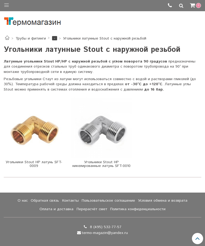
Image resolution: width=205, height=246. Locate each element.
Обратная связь (45, 200)
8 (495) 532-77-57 (105, 227)
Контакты (70, 200)
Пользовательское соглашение (108, 200)
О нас (23, 200)
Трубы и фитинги (30, 38)
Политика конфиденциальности (137, 209)
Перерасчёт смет (92, 209)
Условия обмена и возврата (162, 200)
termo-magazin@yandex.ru (105, 233)
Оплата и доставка (56, 209)
